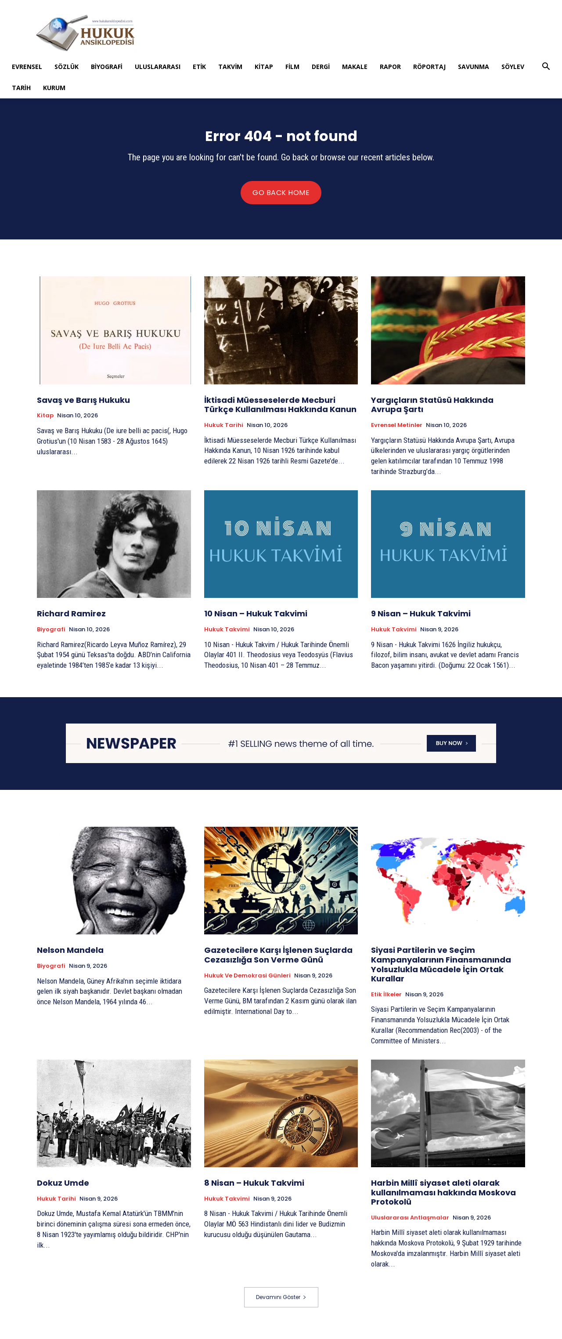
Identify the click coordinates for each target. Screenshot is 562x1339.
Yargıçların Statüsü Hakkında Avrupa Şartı (432, 410)
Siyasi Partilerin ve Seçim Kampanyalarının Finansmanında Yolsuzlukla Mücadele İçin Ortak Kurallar (441, 970)
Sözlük (66, 66)
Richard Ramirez (71, 619)
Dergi (321, 66)
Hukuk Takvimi (227, 635)
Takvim (230, 66)
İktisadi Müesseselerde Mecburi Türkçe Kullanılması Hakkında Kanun (280, 410)
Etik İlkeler (386, 999)
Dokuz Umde (63, 1188)
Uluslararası (157, 66)
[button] (545, 67)
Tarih (21, 87)
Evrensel (27, 66)
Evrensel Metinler (396, 430)
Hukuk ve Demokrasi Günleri (247, 980)
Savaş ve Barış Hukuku (83, 405)
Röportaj (429, 66)
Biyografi (106, 66)
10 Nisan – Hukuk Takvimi (255, 619)
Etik (199, 66)
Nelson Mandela (70, 955)
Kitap (264, 66)
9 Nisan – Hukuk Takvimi (421, 619)
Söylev (512, 66)
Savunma (473, 66)
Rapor (390, 66)
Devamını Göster (281, 1302)
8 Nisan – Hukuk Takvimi (254, 1188)
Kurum (54, 87)
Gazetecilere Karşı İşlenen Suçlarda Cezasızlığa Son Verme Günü (278, 960)
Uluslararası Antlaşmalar (410, 1223)
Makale (354, 66)
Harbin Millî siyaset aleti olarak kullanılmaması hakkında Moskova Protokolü (443, 1198)
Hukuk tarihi (223, 430)
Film (292, 66)
